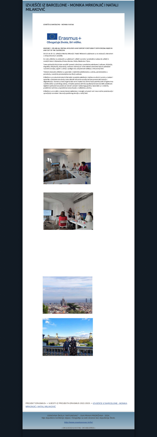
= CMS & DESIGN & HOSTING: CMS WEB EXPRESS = (78, 428)
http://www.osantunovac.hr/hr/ (78, 422)
